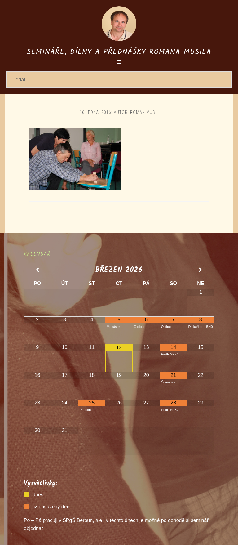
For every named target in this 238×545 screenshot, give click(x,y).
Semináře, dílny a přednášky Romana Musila (119, 52)
